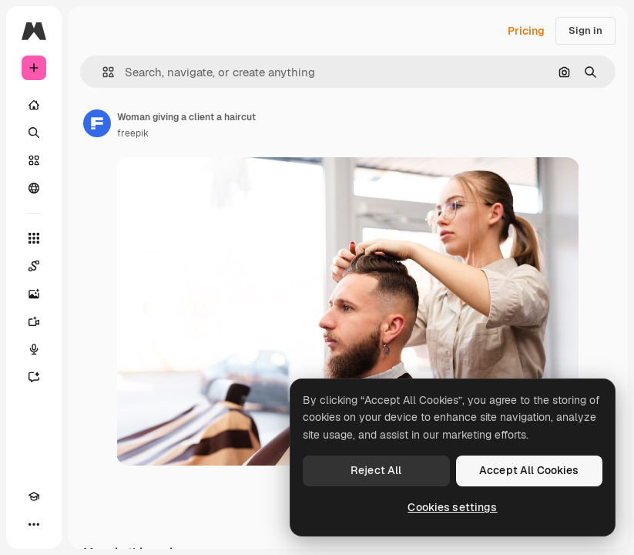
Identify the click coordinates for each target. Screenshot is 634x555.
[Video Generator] (34, 321)
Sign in (585, 30)
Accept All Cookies (529, 470)
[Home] (34, 104)
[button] (102, 72)
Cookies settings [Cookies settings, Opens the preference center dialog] (452, 507)
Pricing (526, 31)
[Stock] (34, 160)
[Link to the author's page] (97, 123)
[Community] (34, 188)
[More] (34, 524)
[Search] (34, 132)
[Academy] (34, 496)
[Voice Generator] (34, 349)
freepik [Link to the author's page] (133, 133)
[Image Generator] (34, 293)
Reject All (376, 470)
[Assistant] (34, 377)
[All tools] (34, 238)
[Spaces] (34, 266)
